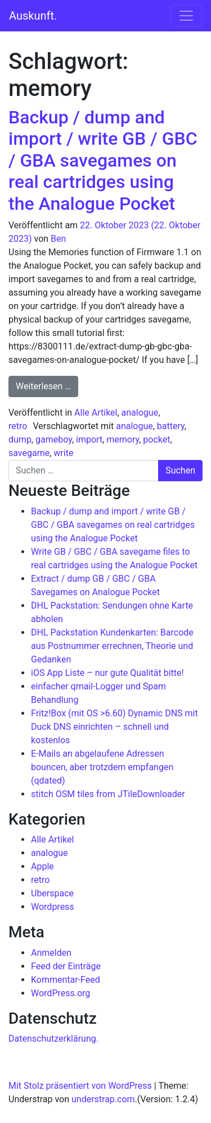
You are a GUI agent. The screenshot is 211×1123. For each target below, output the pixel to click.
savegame (29, 453)
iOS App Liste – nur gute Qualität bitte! (107, 673)
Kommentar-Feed (65, 979)
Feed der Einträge (66, 966)
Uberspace (52, 893)
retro (17, 426)
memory (122, 439)
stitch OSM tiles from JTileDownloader (108, 794)
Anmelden (51, 952)
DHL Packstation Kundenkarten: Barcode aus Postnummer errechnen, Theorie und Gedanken (112, 646)
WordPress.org (60, 993)
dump (20, 439)
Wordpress (52, 906)
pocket (156, 439)
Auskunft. (33, 15)
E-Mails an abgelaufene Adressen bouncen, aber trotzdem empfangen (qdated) (102, 767)
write (63, 453)
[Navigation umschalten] (186, 15)
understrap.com (103, 1099)
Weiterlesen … (47, 385)
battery (171, 426)
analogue (140, 412)
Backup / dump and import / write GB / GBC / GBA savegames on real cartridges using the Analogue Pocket (102, 160)
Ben (58, 238)
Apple (42, 866)
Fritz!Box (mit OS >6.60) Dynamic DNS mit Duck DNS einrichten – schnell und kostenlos (114, 726)
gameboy (53, 439)
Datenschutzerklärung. (53, 1038)
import (89, 439)
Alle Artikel (95, 412)
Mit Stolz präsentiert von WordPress (80, 1085)
